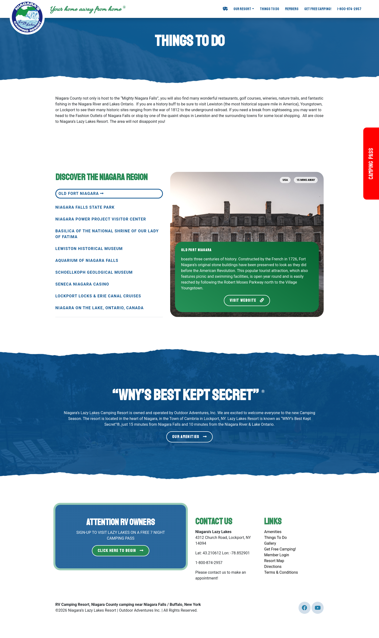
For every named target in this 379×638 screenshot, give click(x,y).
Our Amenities (189, 436)
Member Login (276, 555)
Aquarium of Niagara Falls (86, 260)
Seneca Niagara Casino (82, 284)
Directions (273, 566)
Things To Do (269, 9)
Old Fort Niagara (81, 193)
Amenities (273, 531)
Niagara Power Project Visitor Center (100, 219)
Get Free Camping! (317, 9)
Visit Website (247, 300)
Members (292, 9)
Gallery (270, 543)
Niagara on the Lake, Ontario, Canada (99, 308)
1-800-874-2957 (349, 9)
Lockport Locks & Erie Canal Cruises (98, 296)
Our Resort (242, 9)
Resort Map (274, 560)
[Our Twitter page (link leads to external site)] (305, 608)
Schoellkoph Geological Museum (94, 272)
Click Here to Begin (121, 550)
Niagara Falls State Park (85, 207)
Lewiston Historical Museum (89, 248)
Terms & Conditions (281, 572)
